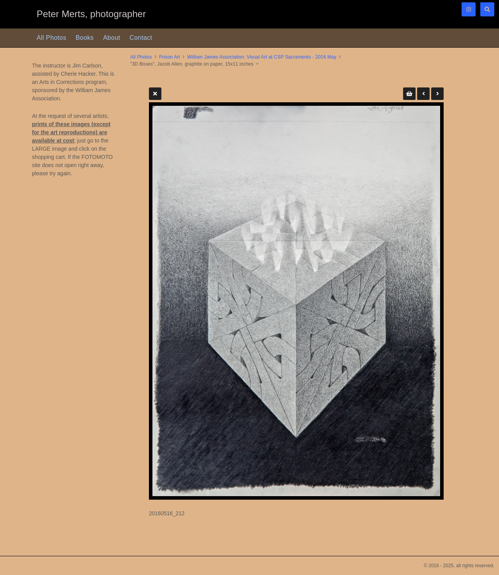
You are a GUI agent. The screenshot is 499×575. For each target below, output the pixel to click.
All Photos (51, 37)
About (111, 37)
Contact (140, 37)
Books (85, 37)
